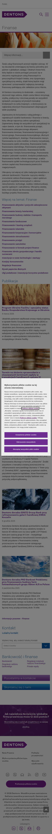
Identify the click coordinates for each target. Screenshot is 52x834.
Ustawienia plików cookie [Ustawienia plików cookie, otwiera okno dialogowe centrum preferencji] (26, 435)
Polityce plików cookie (30, 408)
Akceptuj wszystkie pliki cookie (26, 449)
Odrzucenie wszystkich (26, 442)
